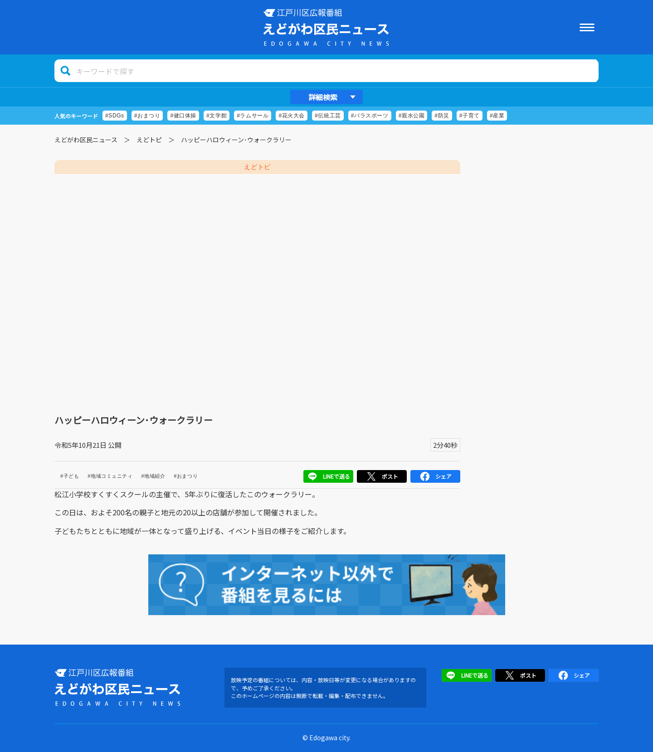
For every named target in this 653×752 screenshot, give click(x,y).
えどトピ (149, 139)
